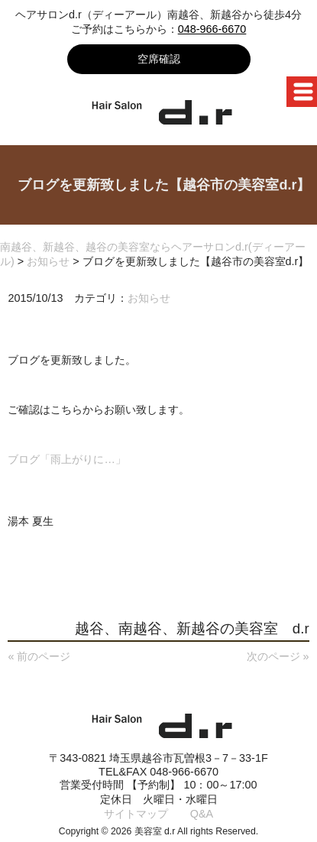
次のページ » (278, 656)
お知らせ (149, 298)
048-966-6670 (212, 29)
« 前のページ (39, 656)
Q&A (201, 814)
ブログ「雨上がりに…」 (66, 459)
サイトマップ (136, 814)
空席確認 (158, 59)
